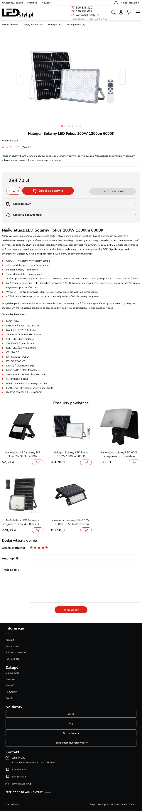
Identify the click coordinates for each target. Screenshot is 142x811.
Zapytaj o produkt (112, 191)
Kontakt (10, 640)
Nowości (46, 2)
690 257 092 (84, 11)
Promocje (32, 2)
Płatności (10, 685)
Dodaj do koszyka (51, 191)
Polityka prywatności (17, 652)
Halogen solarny (76, 24)
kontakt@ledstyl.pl (87, 15)
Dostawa (10, 679)
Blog (71, 723)
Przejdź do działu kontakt (24, 792)
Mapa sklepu (12, 804)
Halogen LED (55, 24)
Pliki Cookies (12, 658)
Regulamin (11, 691)
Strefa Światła (71, 733)
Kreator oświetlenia (12, 2)
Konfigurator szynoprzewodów (71, 742)
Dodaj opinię (71, 610)
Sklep (71, 714)
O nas (9, 633)
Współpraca (12, 646)
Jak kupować (12, 673)
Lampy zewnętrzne (33, 24)
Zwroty (9, 698)
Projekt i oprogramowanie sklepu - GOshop (113, 804)
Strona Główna (10, 24)
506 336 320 (84, 7)
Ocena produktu (13, 548)
